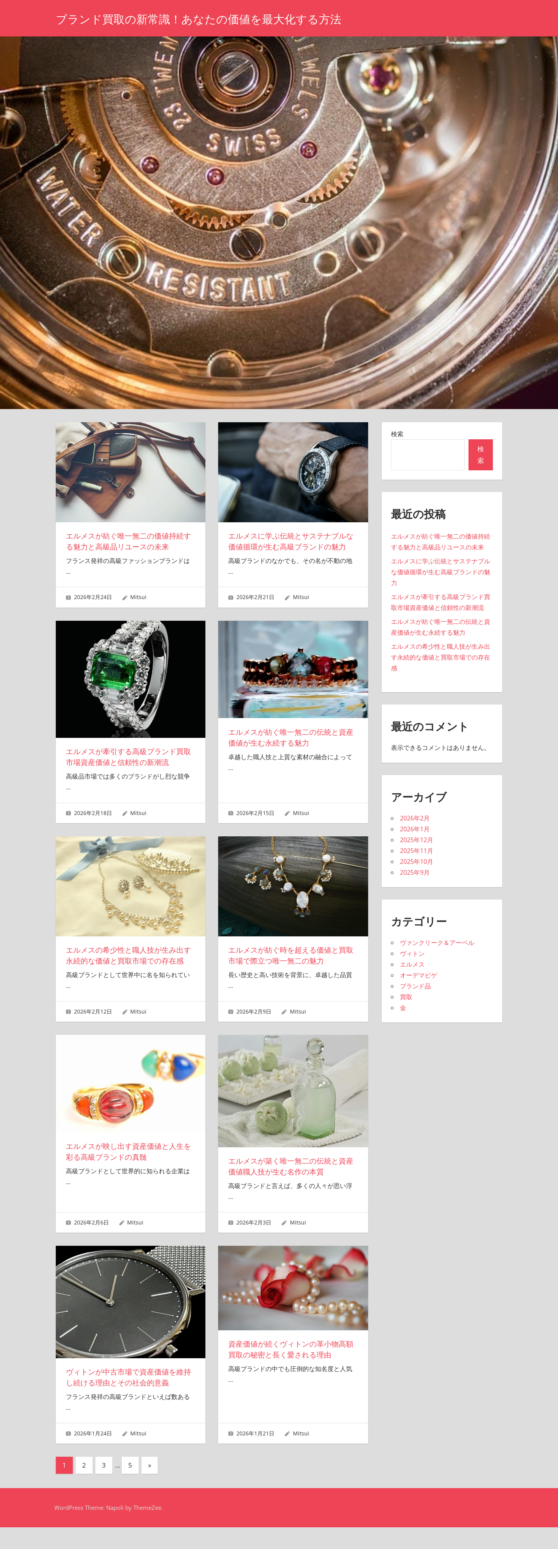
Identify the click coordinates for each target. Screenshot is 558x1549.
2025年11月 (416, 850)
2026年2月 (415, 818)
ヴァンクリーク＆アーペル (437, 942)
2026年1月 (415, 829)
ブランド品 (415, 986)
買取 (406, 997)
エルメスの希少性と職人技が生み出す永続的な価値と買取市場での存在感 (128, 971)
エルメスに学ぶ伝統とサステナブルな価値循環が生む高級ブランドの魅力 (290, 546)
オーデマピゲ (418, 975)
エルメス (412, 964)
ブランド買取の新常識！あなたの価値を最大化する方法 (213, 18)
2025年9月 (415, 872)
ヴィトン (412, 953)
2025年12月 (416, 840)
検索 (397, 434)
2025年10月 (416, 861)
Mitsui (138, 607)
